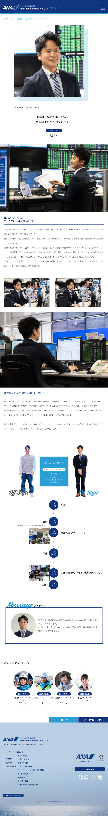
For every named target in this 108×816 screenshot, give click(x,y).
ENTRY (64, 720)
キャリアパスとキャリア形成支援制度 (31, 770)
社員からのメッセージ (34, 18)
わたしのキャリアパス (25, 774)
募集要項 (21, 777)
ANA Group (90, 769)
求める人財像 (23, 763)
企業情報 (9, 763)
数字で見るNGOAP (25, 766)
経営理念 (9, 759)
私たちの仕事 (23, 756)
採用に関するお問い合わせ (28, 785)
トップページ (7, 18)
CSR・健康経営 (11, 766)
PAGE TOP (95, 720)
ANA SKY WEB (56, 7)
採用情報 (19, 18)
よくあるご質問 (23, 781)
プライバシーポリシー (13, 795)
